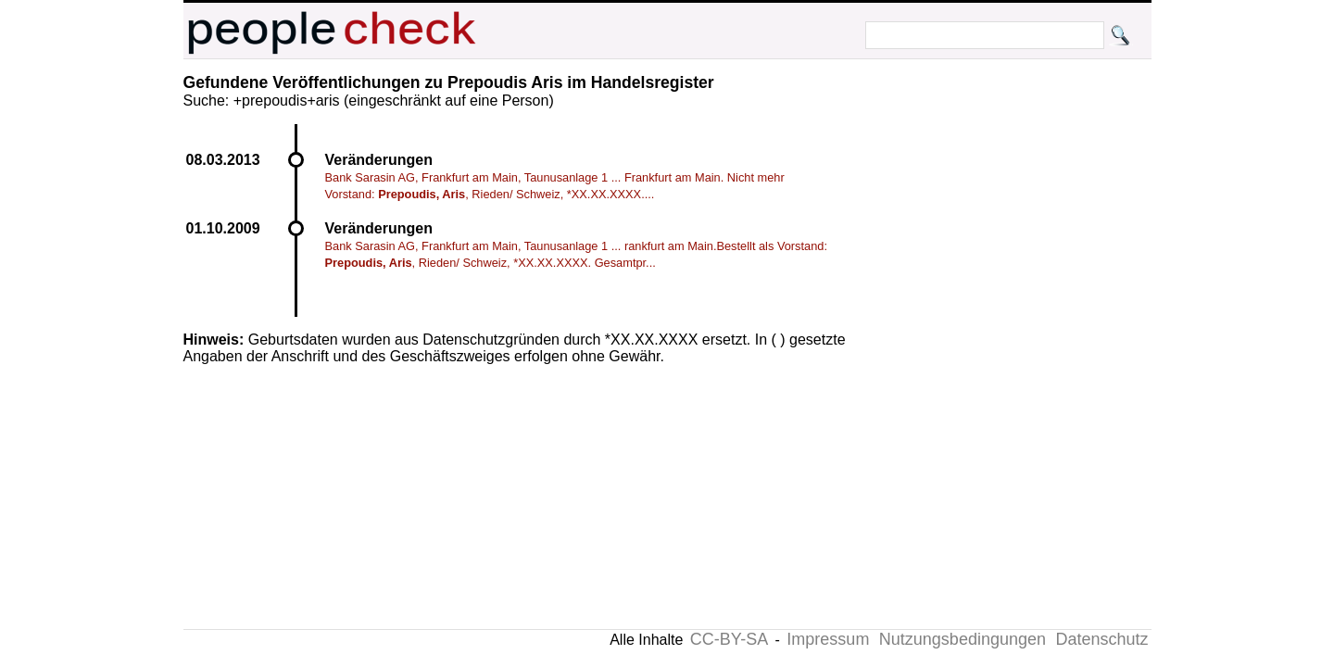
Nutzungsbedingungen (962, 639)
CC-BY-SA (729, 639)
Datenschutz (1101, 639)
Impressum (828, 639)
